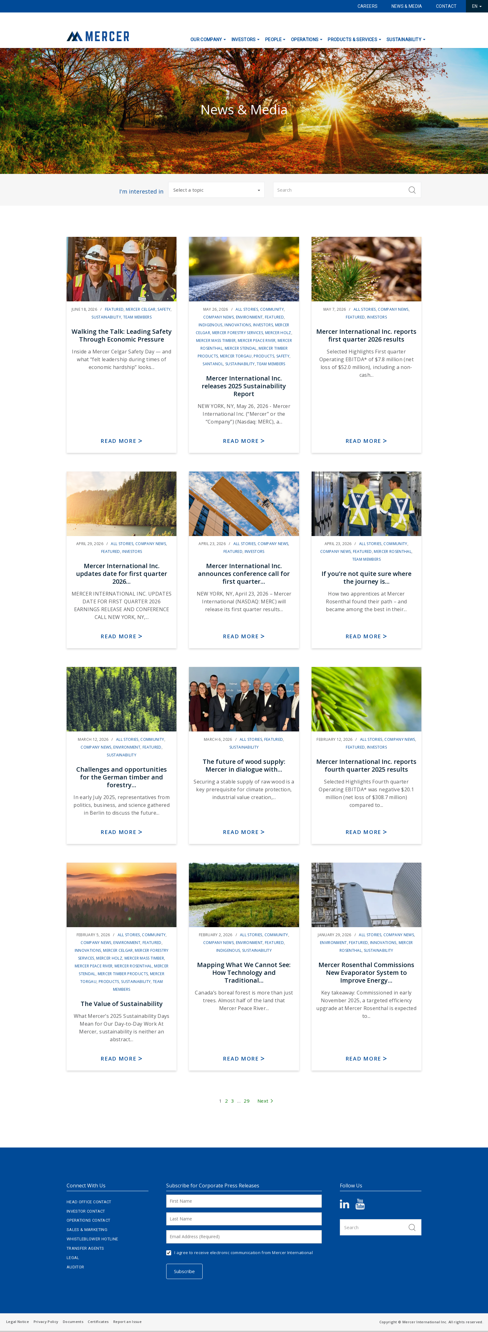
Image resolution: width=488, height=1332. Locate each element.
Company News (218, 317)
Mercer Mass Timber (216, 340)
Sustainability (404, 39)
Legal (73, 1257)
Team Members (137, 317)
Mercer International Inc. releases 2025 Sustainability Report (244, 386)
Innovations (237, 325)
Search (412, 190)
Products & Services (352, 39)
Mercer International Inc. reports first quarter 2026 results (366, 335)
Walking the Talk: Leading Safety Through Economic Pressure (122, 335)
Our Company (206, 39)
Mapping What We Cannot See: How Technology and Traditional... (244, 973)
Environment (249, 317)
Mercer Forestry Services (237, 332)
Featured (114, 309)
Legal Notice (17, 1321)
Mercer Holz (278, 332)
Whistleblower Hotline (92, 1239)
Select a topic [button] (216, 190)
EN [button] (477, 6)
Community (272, 309)
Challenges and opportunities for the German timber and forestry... (121, 777)
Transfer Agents (85, 1248)
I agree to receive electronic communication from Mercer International (243, 1252)
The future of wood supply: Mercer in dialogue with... (244, 765)
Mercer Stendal (241, 348)
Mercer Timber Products (123, 973)
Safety (164, 309)
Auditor (75, 1267)
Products (264, 356)
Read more (118, 440)
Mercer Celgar (141, 309)
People (273, 39)
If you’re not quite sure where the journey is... (366, 577)
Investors (244, 39)
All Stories (247, 309)
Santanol (213, 364)
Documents (73, 1321)
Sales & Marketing (87, 1229)
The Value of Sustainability (122, 1003)
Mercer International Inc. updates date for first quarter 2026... (121, 574)
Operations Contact (88, 1220)
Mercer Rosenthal (392, 551)
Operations (305, 39)
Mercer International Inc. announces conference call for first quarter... (244, 574)
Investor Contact (86, 1211)
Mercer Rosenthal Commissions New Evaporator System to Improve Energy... (366, 973)
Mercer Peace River (256, 340)
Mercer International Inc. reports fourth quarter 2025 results (366, 765)
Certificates (98, 1321)
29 (247, 1101)
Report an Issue (127, 1321)
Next (265, 1101)
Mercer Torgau (236, 356)
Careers (368, 6)
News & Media (407, 6)
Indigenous (211, 325)
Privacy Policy (46, 1321)
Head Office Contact (89, 1202)
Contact (446, 6)
